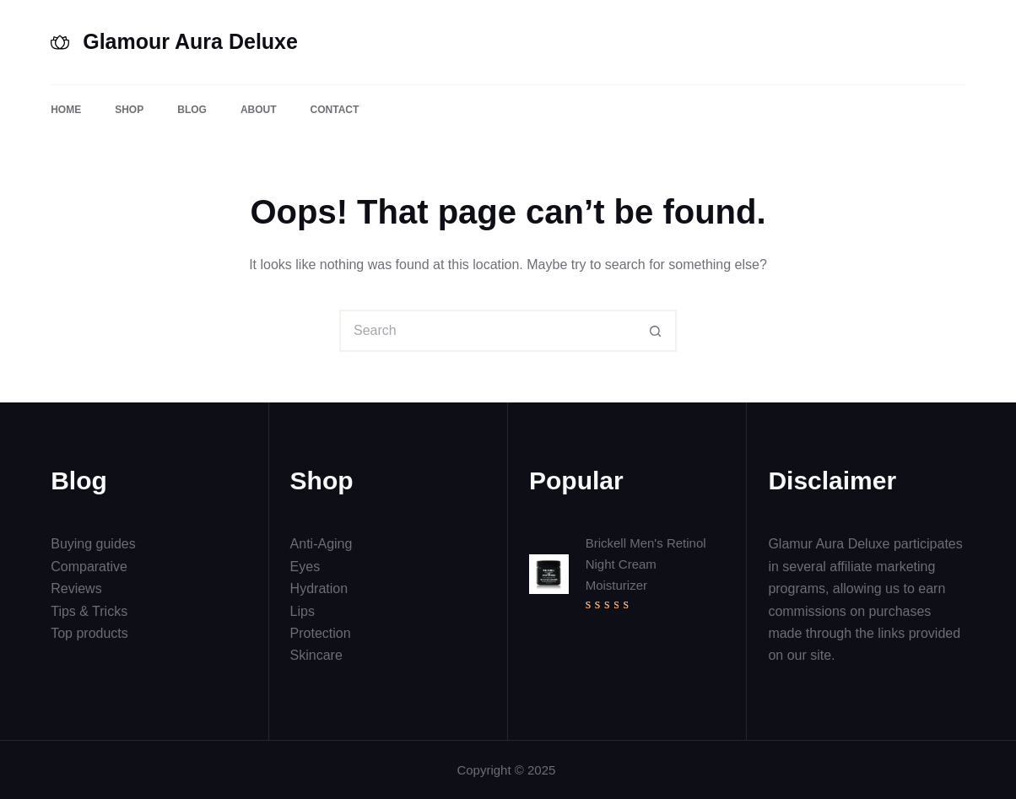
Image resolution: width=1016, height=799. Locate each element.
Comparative (89, 566)
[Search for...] (487, 331)
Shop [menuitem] (129, 110)
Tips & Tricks (89, 611)
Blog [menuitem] (192, 110)
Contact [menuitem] (335, 110)
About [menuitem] (258, 110)
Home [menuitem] (66, 110)
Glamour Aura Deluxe (190, 41)
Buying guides (93, 544)
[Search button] (656, 331)
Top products (89, 633)
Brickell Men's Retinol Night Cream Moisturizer (646, 564)
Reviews (76, 588)
